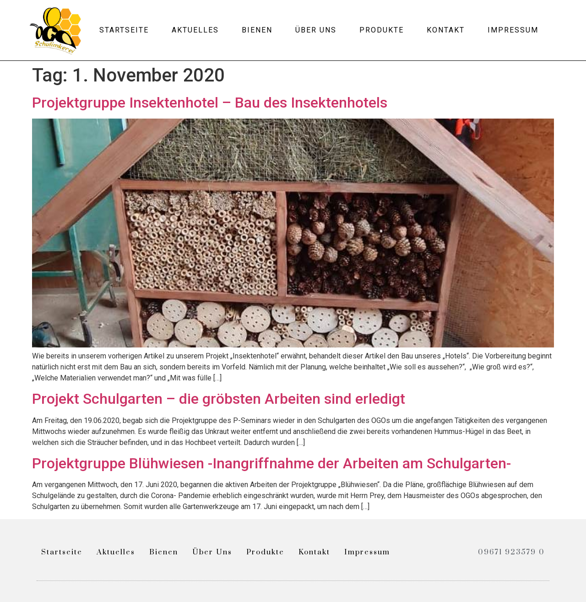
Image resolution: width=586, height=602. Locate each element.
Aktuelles (195, 30)
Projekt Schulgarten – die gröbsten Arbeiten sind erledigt (218, 398)
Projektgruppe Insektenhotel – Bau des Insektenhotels (209, 102)
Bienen (257, 30)
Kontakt (446, 30)
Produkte (381, 30)
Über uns (315, 30)
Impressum (513, 30)
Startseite (124, 30)
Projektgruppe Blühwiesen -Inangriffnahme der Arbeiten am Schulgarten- (271, 463)
